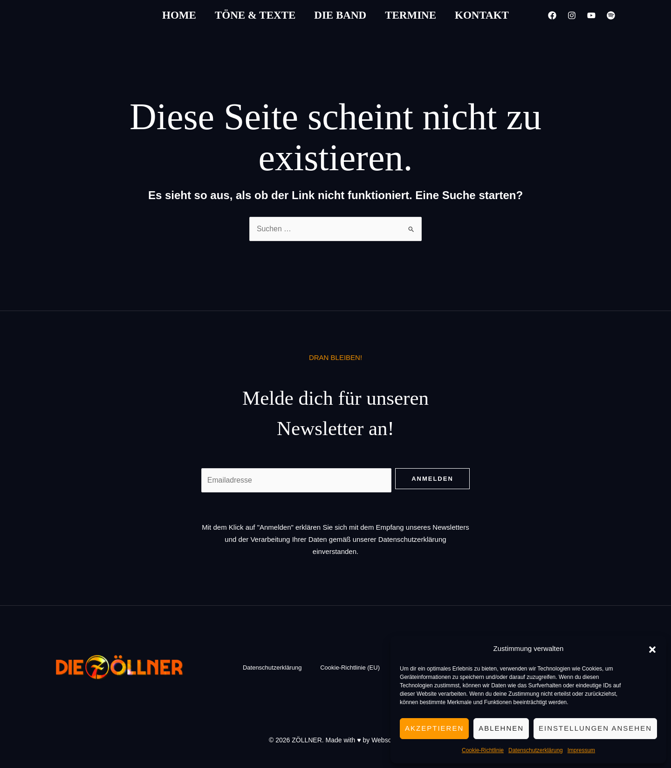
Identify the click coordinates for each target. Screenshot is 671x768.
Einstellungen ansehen (595, 728)
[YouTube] (591, 15)
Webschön (386, 740)
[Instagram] (572, 15)
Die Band (340, 15)
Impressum (581, 750)
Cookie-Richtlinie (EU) (350, 667)
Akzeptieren (434, 728)
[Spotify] (611, 15)
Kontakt (482, 15)
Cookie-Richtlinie (483, 750)
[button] (652, 648)
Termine (410, 15)
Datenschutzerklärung (535, 750)
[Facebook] (552, 15)
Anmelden (432, 478)
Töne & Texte (255, 15)
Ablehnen (501, 728)
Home (179, 15)
